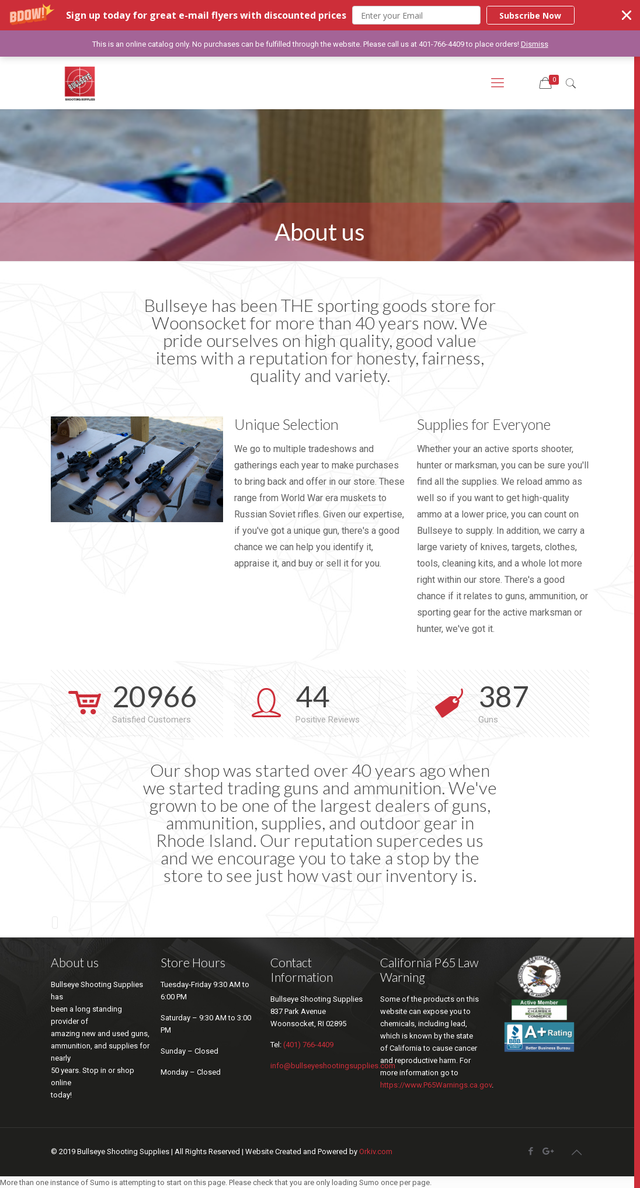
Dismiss (534, 44)
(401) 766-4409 (308, 1044)
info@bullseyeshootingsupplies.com (332, 1065)
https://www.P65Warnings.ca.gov (436, 1084)
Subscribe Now (530, 15)
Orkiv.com (375, 1151)
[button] (320, 15)
